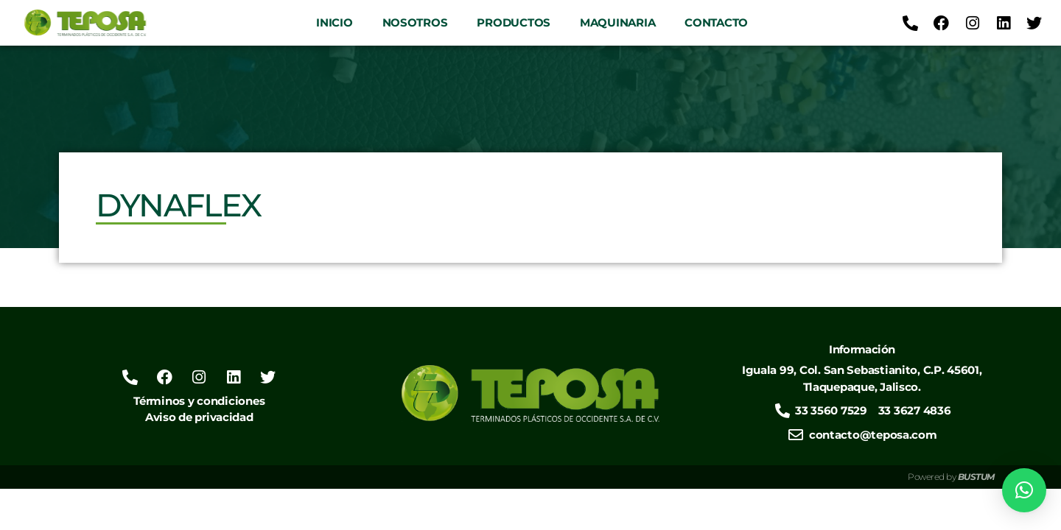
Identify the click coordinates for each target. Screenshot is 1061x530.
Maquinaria (617, 22)
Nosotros (415, 22)
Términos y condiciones (199, 401)
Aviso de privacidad (199, 417)
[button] (1024, 490)
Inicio (334, 22)
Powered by (951, 476)
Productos (513, 22)
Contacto (716, 22)
